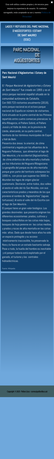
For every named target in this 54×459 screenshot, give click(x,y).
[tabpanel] (27, 33)
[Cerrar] (51, 2)
